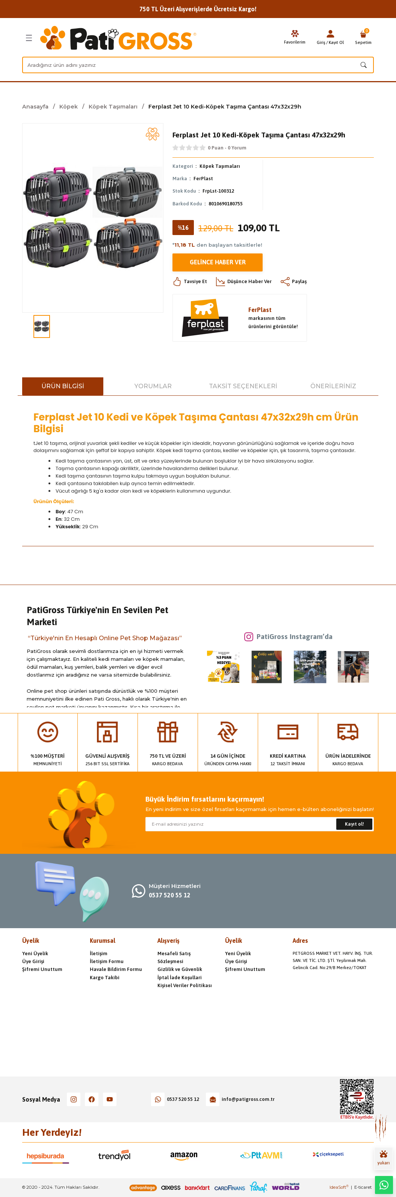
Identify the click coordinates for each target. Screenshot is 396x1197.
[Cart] (363, 38)
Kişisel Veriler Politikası (184, 985)
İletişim (98, 953)
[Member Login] (330, 34)
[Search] (198, 65)
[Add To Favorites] (152, 134)
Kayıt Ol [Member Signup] (336, 42)
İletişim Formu (107, 961)
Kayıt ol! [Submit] (354, 824)
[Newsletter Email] (259, 824)
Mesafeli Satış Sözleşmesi (173, 957)
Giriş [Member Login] (321, 42)
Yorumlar (153, 386)
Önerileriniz (333, 386)
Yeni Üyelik (35, 953)
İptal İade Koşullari (179, 977)
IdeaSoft (339, 1187)
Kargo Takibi (104, 977)
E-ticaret (363, 1187)
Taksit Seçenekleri (243, 386)
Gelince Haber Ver (218, 262)
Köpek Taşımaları (220, 166)
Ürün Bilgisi (62, 386)
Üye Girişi (33, 961)
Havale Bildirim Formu (116, 969)
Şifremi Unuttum (42, 969)
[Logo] (118, 38)
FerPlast (203, 178)
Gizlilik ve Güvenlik (179, 969)
